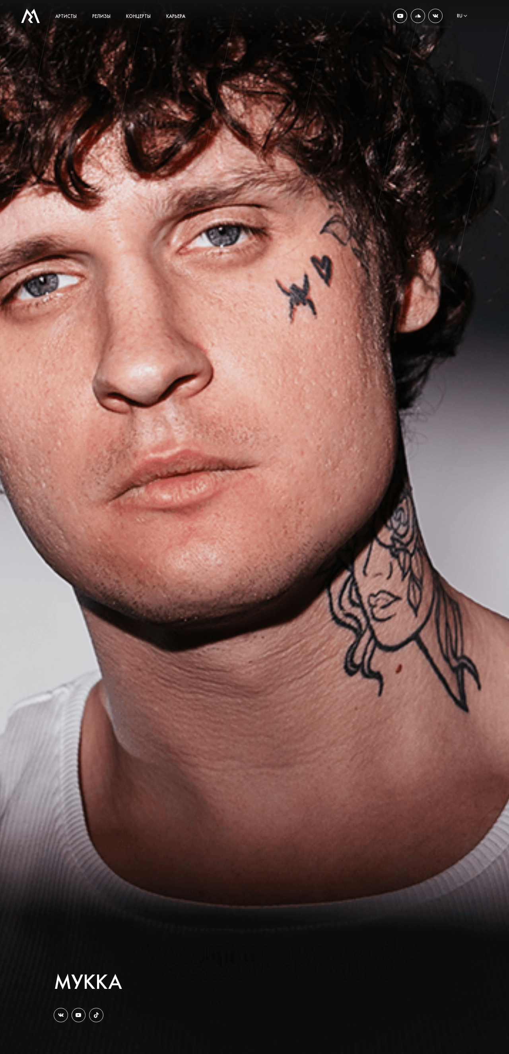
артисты (66, 16)
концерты (138, 16)
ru (459, 16)
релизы (101, 16)
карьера (175, 16)
